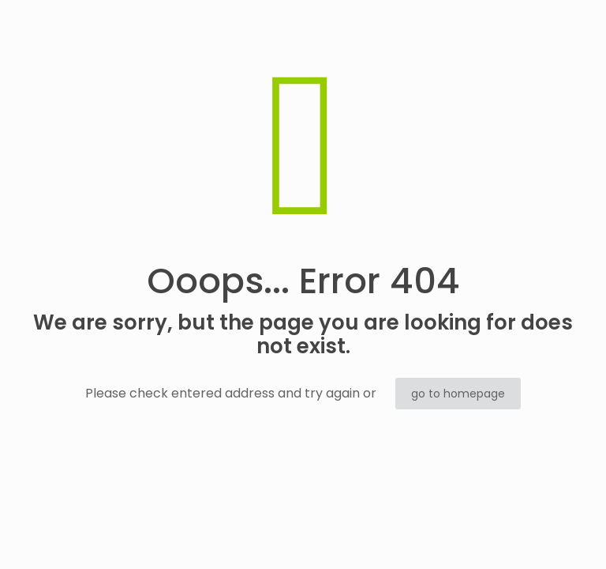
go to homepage (458, 393)
